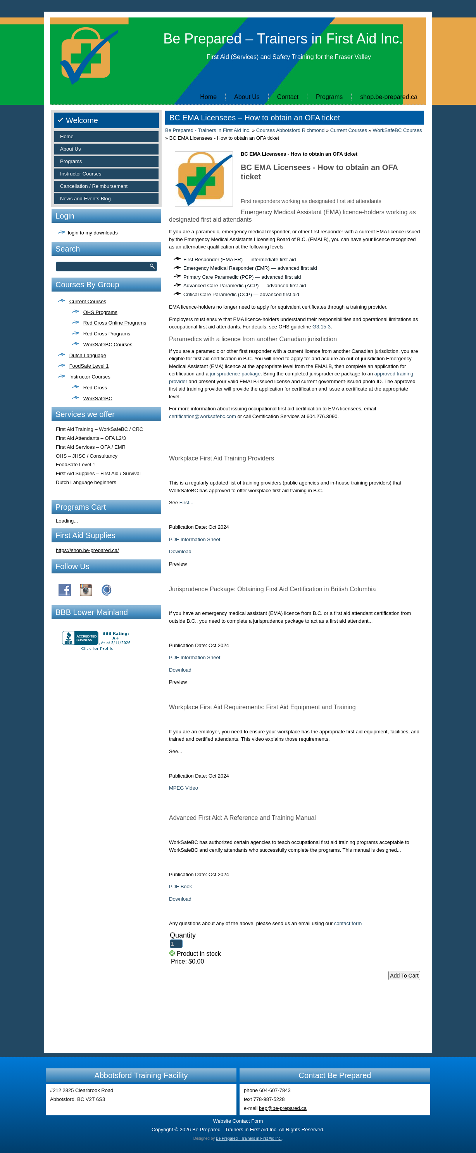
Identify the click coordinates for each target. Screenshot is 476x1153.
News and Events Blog (85, 198)
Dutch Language (87, 355)
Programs (329, 97)
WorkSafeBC (97, 398)
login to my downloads (93, 233)
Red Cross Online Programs (115, 323)
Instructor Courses (80, 174)
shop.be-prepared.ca (388, 97)
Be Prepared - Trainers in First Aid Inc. (207, 130)
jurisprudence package (235, 374)
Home (208, 97)
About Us (247, 97)
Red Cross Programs (106, 334)
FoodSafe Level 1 (89, 366)
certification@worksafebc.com (202, 416)
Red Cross (95, 388)
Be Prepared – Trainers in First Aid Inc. (283, 39)
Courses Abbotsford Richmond (290, 130)
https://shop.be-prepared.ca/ (87, 550)
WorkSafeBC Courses (108, 344)
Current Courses (87, 301)
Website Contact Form (238, 1121)
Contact (287, 97)
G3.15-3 (321, 327)
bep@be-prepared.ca (283, 1108)
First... (186, 502)
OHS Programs (100, 312)
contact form (348, 923)
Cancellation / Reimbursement (94, 186)
